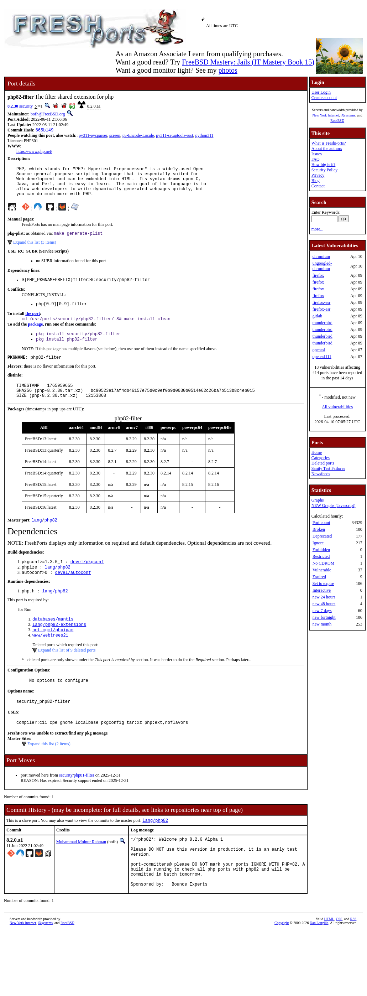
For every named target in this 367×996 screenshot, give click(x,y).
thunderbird (322, 322)
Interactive (322, 590)
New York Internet (325, 115)
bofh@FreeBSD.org (48, 113)
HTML (329, 956)
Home (316, 452)
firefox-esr (322, 302)
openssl (319, 349)
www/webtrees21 (50, 658)
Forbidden (321, 549)
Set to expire (323, 583)
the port (32, 323)
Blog (315, 180)
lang (37, 537)
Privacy (318, 175)
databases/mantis (52, 640)
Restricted (321, 556)
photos (227, 70)
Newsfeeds (320, 473)
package (35, 334)
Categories (320, 457)
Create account (324, 97)
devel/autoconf (73, 591)
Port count (321, 522)
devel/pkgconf (87, 579)
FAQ (315, 159)
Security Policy (324, 169)
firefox (318, 275)
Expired (319, 576)
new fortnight (324, 617)
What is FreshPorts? (328, 143)
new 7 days (322, 610)
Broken (319, 529)
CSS (339, 956)
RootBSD (337, 121)
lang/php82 (57, 585)
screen (114, 136)
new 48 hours (324, 603)
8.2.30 (12, 106)
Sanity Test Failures (328, 468)
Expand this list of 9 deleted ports (66, 672)
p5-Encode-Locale (138, 136)
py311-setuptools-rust (174, 136)
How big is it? (323, 164)
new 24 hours (324, 597)
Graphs (317, 500)
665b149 (44, 131)
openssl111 (322, 356)
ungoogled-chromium (322, 266)
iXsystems (348, 115)
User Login (321, 92)
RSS (353, 956)
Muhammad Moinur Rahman (81, 868)
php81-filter (84, 801)
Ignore (318, 542)
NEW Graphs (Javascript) (333, 505)
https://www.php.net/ (34, 152)
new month (322, 624)
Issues (316, 153)
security (26, 106)
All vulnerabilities (337, 406)
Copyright (281, 960)
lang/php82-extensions (59, 646)
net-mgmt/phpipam (52, 652)
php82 (50, 537)
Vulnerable (322, 569)
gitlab (317, 315)
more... (317, 229)
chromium (321, 256)
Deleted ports (322, 463)
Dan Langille (319, 960)
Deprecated (322, 536)
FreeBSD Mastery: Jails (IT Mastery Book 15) (248, 62)
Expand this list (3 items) (34, 250)
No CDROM (324, 563)
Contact (318, 185)
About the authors (326, 148)
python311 (204, 136)
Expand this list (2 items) (48, 769)
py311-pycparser (93, 136)
